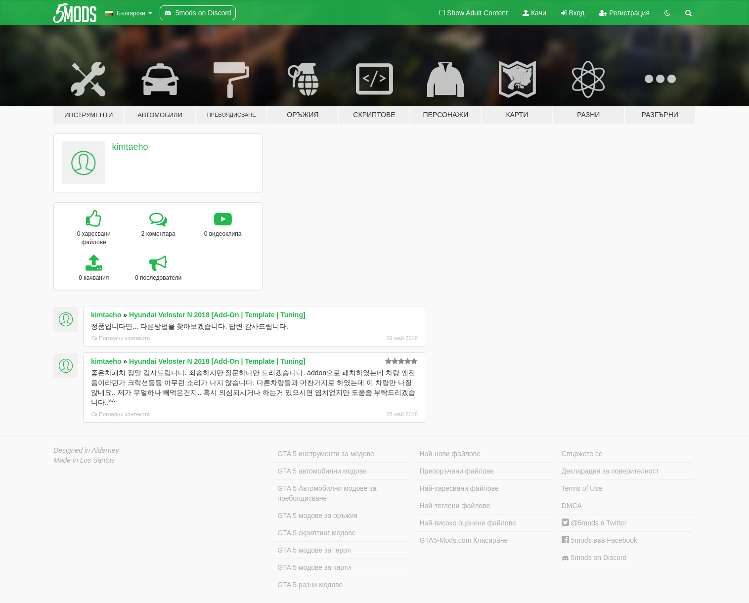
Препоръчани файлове (457, 471)
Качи (534, 13)
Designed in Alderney (86, 450)
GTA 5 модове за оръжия (317, 515)
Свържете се (582, 454)
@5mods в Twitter (594, 522)
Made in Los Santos (84, 460)
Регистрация (624, 13)
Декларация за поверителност (610, 471)
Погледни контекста (120, 338)
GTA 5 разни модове (310, 585)
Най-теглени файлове (455, 506)
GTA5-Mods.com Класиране (464, 540)
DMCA (572, 506)
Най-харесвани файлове (459, 488)
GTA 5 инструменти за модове (325, 454)
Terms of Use (582, 488)
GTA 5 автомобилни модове (321, 471)
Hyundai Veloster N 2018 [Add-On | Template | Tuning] (217, 315)
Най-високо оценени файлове (468, 523)
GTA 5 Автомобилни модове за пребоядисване (326, 493)
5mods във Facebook (599, 540)
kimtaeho (130, 147)
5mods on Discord (594, 558)
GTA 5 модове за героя (314, 550)
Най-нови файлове (450, 454)
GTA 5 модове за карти (314, 567)
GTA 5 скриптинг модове (316, 533)
